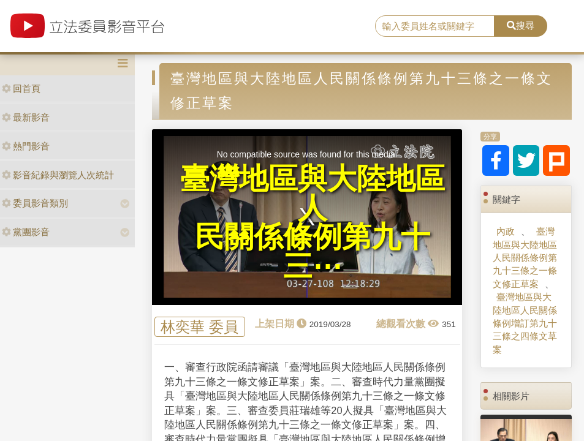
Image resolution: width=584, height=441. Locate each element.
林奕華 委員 (199, 326)
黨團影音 (26, 232)
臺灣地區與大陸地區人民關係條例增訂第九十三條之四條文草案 (525, 323)
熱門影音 (26, 146)
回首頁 (21, 88)
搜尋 (520, 25)
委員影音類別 (35, 203)
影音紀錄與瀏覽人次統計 (58, 175)
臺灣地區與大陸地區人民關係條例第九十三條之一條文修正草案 (525, 257)
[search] (435, 26)
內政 (505, 231)
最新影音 (26, 117)
